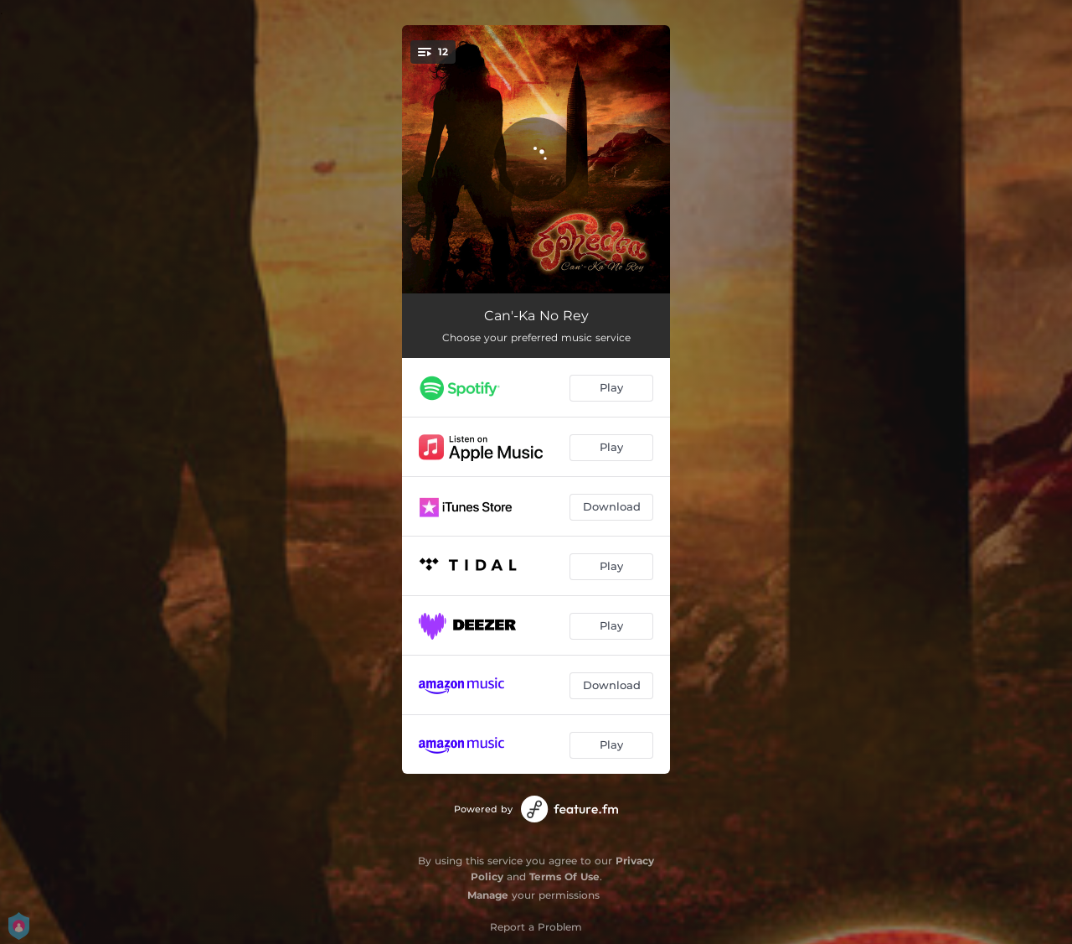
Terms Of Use (564, 876)
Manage (487, 895)
